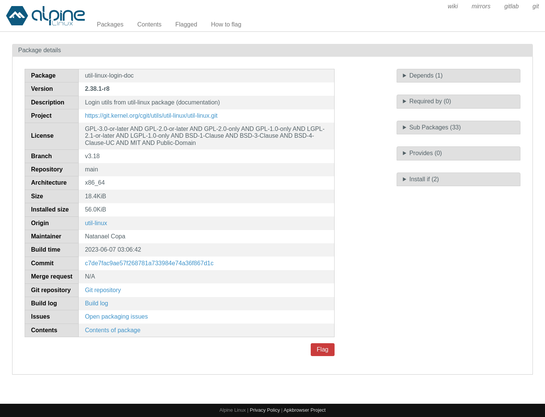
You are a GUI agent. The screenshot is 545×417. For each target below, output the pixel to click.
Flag (323, 349)
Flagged (186, 24)
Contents (149, 24)
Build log (96, 303)
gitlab (511, 6)
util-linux (96, 223)
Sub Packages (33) (435, 127)
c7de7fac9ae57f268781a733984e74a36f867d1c (149, 263)
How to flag (226, 24)
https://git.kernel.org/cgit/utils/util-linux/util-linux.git (151, 115)
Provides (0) (425, 153)
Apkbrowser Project (304, 410)
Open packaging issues (116, 316)
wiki (453, 6)
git (536, 6)
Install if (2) (424, 179)
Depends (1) (425, 75)
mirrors (481, 6)
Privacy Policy (265, 410)
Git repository (103, 290)
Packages (110, 24)
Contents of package (112, 330)
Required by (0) (430, 101)
